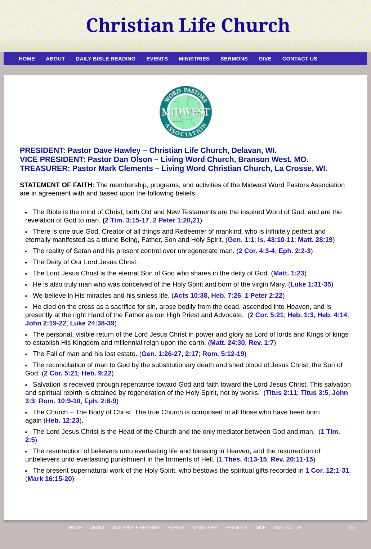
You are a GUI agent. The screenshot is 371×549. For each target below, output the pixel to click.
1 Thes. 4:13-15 (243, 459)
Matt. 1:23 (288, 273)
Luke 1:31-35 (310, 284)
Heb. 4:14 (332, 315)
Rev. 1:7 (261, 342)
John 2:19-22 (45, 323)
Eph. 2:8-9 (100, 401)
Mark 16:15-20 (49, 478)
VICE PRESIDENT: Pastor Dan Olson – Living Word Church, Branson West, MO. (164, 159)
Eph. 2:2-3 (294, 251)
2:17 (191, 353)
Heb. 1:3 (300, 315)
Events (157, 58)
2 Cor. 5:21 (266, 315)
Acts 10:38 (190, 295)
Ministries (194, 58)
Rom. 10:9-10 (59, 401)
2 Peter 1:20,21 (176, 220)
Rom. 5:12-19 (223, 353)
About (55, 58)
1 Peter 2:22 (264, 295)
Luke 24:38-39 (92, 323)
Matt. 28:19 (315, 239)
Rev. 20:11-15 (292, 459)
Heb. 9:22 (97, 373)
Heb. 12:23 (62, 420)
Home (27, 58)
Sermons (234, 58)
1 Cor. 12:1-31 (327, 470)
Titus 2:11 (281, 392)
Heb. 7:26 (226, 295)
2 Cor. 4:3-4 (256, 251)
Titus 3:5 (314, 392)
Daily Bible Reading (105, 58)
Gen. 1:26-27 (162, 353)
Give (265, 58)
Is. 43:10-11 (276, 239)
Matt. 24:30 (227, 342)
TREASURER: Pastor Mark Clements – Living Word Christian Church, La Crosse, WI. (173, 168)
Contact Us (299, 58)
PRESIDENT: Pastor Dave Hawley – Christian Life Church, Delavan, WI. (148, 150)
